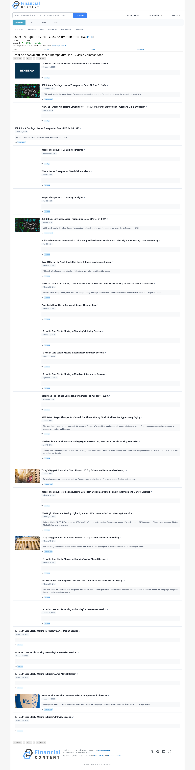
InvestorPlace (48, 99)
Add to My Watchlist (59, 46)
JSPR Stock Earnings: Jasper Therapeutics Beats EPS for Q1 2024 (75, 219)
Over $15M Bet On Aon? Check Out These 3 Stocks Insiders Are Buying (77, 262)
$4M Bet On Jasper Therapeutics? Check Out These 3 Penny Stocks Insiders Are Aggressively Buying (92, 417)
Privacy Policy (99, 755)
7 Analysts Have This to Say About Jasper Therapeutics (70, 305)
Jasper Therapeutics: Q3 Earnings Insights (63, 150)
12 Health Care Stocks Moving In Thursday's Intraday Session (73, 331)
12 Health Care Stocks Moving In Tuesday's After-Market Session (47, 631)
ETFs (44, 22)
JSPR (90, 37)
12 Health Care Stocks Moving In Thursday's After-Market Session (75, 559)
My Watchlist (154, 15)
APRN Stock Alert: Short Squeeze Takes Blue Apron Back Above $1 (75, 695)
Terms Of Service (114, 755)
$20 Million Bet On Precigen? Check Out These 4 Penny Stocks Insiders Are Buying (83, 580)
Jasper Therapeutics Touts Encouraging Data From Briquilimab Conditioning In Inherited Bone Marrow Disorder (97, 492)
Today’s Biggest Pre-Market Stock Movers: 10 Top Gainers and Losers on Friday (81, 537)
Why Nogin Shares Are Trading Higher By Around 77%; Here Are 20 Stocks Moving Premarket (88, 513)
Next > (42, 59)
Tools (55, 22)
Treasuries (79, 29)
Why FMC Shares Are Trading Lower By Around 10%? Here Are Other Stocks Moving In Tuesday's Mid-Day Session (98, 283)
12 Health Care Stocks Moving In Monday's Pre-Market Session (47, 652)
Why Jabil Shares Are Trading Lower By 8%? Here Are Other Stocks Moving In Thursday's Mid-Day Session (94, 107)
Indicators (174, 15)
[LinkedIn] (163, 754)
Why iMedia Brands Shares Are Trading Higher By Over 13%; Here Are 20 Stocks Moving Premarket (91, 441)
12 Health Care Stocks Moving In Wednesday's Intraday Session (74, 352)
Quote (46, 49)
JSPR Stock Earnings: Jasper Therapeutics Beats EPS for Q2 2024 (75, 85)
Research (140, 49)
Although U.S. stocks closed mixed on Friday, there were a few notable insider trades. (77, 271)
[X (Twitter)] (152, 754)
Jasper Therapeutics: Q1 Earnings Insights (63, 197)
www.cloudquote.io (105, 750)
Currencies (52, 29)
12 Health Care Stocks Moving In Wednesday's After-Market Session (76, 63)
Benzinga (47, 77)
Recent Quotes (133, 15)
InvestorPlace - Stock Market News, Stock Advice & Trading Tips (41, 137)
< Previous (17, 59)
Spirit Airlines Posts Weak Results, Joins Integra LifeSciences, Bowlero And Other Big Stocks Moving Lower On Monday (101, 240)
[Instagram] (169, 754)
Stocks (32, 22)
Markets (19, 22)
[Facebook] (157, 754)
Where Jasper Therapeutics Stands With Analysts (67, 171)
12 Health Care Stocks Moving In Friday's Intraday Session (44, 717)
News (42, 29)
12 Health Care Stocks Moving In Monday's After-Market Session (74, 374)
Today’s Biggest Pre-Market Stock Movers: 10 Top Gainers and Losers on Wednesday (84, 470)
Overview (32, 29)
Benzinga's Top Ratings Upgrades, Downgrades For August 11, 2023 (76, 396)
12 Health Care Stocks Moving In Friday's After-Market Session (46, 674)
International (66, 29)
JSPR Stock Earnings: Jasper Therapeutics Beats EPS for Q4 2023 (48, 128)
